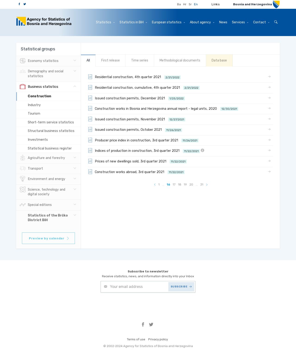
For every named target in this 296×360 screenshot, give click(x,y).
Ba (179, 4)
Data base (219, 60)
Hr (184, 4)
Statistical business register (50, 148)
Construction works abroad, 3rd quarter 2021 (136, 171)
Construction (39, 96)
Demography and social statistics (41, 73)
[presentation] (136, 304)
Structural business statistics (51, 131)
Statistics (105, 22)
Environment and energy (42, 179)
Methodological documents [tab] (180, 60)
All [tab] (88, 60)
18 (179, 184)
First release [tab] (110, 60)
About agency (202, 22)
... (163, 184)
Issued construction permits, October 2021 (135, 129)
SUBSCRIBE (181, 286)
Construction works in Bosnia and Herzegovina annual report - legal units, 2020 (163, 108)
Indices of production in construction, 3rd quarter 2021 (146, 150)
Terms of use (136, 339)
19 (185, 184)
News (223, 22)
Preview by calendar (49, 238)
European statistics (168, 22)
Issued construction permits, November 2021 (136, 119)
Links (216, 4)
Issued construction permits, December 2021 (136, 98)
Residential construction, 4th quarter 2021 (134, 76)
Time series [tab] (139, 60)
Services (240, 22)
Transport (31, 169)
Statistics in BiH (133, 22)
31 (201, 184)
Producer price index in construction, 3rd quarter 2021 (143, 140)
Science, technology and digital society (42, 191)
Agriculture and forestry (42, 158)
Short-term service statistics (51, 122)
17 (174, 184)
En (196, 4)
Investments (38, 140)
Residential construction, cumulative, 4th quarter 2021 (144, 87)
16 (168, 184)
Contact (261, 22)
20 (191, 184)
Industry (34, 105)
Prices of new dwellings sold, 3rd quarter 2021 (137, 161)
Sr (190, 4)
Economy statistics (39, 61)
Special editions (36, 205)
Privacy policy (158, 339)
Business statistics (39, 87)
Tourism (34, 114)
